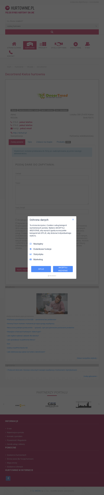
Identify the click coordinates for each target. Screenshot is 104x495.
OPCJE (41, 269)
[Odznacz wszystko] (73, 219)
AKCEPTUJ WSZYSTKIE (63, 269)
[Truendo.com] (52, 276)
